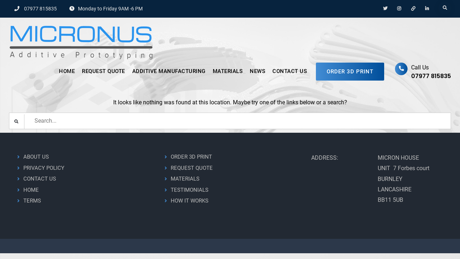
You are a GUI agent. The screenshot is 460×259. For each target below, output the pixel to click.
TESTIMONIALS (189, 190)
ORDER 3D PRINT (350, 71)
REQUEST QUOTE (103, 71)
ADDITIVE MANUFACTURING (169, 71)
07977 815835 (40, 9)
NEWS (257, 71)
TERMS (32, 200)
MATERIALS (228, 71)
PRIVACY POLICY (43, 168)
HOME (67, 71)
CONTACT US (289, 71)
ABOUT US (36, 157)
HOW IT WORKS (189, 200)
